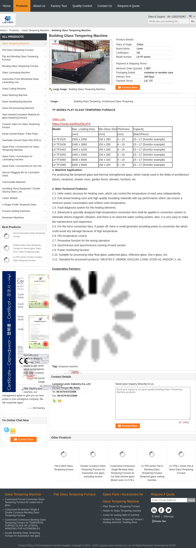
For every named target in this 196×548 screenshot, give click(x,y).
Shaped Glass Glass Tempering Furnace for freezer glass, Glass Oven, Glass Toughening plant (27, 248)
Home (7, 5)
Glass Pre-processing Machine (18, 108)
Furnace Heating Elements (16, 211)
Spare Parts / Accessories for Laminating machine (17, 158)
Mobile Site (159, 521)
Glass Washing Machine (14, 95)
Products (22, 5)
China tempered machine (48, 545)
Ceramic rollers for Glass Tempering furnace (21, 126)
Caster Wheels (10, 198)
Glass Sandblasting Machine (17, 101)
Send (191, 500)
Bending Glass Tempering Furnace (20, 66)
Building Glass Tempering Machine (87, 89)
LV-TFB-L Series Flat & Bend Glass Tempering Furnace (181, 469)
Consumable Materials (13, 182)
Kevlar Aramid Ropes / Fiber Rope (20, 133)
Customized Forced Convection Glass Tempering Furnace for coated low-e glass (24, 502)
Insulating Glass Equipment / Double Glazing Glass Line (21, 190)
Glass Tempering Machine (35, 30)
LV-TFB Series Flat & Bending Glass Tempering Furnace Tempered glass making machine (152, 473)
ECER (172, 545)
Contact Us (104, 5)
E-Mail (156, 516)
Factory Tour (59, 5)
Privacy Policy (25, 545)
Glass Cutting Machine (14, 88)
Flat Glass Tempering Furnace (18, 50)
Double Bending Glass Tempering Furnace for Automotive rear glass (22, 534)
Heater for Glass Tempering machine (122, 510)
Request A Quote (128, 5)
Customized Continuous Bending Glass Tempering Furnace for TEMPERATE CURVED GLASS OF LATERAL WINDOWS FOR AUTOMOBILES (25, 524)
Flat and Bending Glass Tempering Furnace (20, 58)
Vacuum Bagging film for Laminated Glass (20, 174)
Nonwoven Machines (13, 217)
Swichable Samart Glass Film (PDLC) (21, 140)
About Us (39, 5)
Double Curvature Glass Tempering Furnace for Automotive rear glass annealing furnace (93, 471)
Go (193, 21)
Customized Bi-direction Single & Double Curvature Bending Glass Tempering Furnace (22, 512)
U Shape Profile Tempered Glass (19, 204)
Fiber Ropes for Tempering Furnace (121, 506)
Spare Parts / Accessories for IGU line (22, 166)
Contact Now (129, 87)
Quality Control (82, 5)
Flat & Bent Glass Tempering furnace (63, 468)
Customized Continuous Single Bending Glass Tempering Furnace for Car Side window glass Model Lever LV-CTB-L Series (122, 475)
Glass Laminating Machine (16, 72)
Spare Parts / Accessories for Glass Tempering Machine (20, 148)
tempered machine (68, 366)
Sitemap (168, 516)
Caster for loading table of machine (121, 515)
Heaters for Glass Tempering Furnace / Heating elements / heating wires (123, 521)
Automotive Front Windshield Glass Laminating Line (20, 81)
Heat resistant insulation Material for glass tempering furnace (21, 116)
